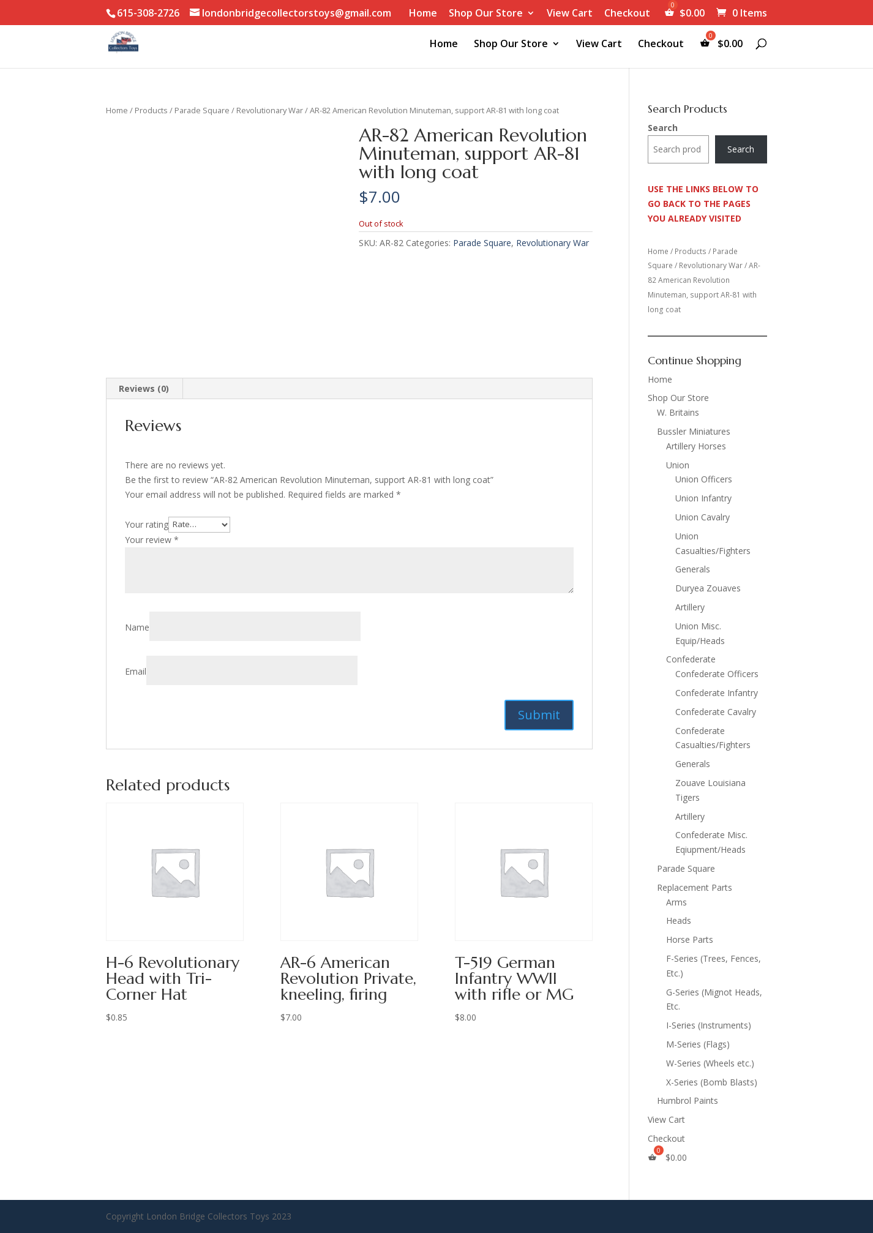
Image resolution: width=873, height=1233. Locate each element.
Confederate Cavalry (715, 712)
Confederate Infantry (716, 693)
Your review (152, 539)
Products (151, 110)
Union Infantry (703, 498)
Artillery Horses (696, 446)
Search (663, 127)
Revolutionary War (269, 110)
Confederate (691, 659)
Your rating (146, 524)
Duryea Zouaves (708, 588)
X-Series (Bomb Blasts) (711, 1082)
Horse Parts (689, 939)
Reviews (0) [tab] (144, 388)
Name (137, 627)
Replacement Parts (694, 887)
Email (135, 671)
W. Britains (678, 412)
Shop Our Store (486, 14)
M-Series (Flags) (698, 1044)
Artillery (690, 607)
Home (423, 14)
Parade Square (202, 110)
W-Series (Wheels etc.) (710, 1063)
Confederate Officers (717, 674)
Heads (678, 920)
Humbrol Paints (687, 1100)
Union (677, 465)
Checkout (627, 14)
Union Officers (703, 479)
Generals (692, 569)
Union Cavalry (702, 517)
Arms (676, 902)
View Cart (570, 14)
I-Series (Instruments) (708, 1025)
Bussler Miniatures (693, 431)
